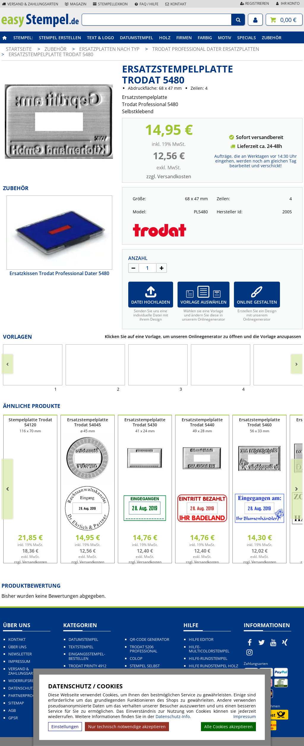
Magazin (75, 4)
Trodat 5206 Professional (143, 649)
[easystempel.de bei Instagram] (250, 652)
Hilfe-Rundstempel (208, 658)
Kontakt (175, 4)
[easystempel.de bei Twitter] (261, 642)
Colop (136, 658)
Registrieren (254, 3)
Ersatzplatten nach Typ (110, 49)
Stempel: (23, 37)
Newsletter (20, 654)
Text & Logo (100, 37)
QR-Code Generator (149, 639)
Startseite (19, 49)
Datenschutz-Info (173, 716)
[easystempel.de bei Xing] (285, 642)
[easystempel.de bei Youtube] (273, 642)
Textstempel (81, 647)
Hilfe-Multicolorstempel (209, 649)
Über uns (17, 647)
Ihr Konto (287, 3)
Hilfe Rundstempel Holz (213, 666)
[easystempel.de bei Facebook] (250, 642)
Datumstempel (136, 37)
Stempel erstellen (60, 37)
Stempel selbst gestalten (145, 668)
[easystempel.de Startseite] (40, 25)
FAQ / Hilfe (146, 4)
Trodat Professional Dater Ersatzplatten (205, 49)
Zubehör (271, 37)
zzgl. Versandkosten (168, 176)
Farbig (205, 37)
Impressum (244, 716)
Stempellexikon (110, 4)
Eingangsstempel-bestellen (87, 656)
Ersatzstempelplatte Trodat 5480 (51, 54)
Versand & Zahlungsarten (29, 4)
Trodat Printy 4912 (87, 666)
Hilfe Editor (201, 639)
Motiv (224, 37)
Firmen (184, 37)
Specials (246, 37)
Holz (164, 37)
